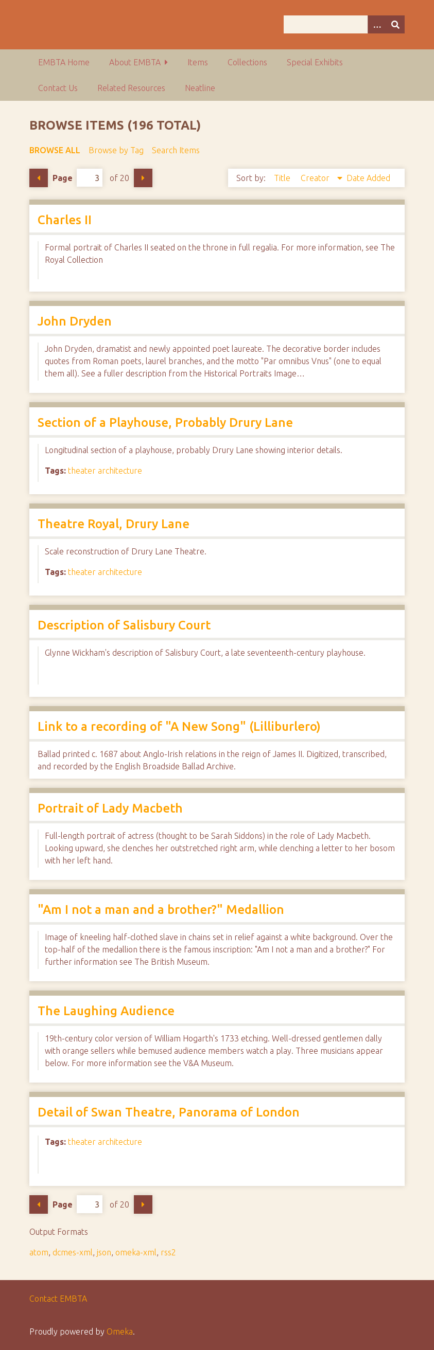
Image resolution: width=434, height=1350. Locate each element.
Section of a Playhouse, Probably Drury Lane (165, 422)
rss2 (168, 1252)
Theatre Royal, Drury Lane (113, 524)
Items (197, 62)
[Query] (344, 24)
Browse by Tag (116, 150)
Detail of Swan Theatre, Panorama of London (169, 1112)
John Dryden (75, 321)
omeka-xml (136, 1252)
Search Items (176, 150)
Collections (247, 62)
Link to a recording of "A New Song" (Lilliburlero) (179, 726)
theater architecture (105, 470)
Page (77, 178)
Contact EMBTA (58, 1298)
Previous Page (38, 178)
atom (38, 1252)
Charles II (65, 220)
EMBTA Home (64, 62)
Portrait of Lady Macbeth (110, 808)
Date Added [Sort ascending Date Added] (368, 178)
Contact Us (58, 88)
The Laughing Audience (106, 1011)
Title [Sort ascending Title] (283, 178)
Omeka (120, 1331)
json (104, 1252)
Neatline (200, 88)
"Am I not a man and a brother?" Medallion (161, 909)
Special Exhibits (315, 62)
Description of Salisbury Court (124, 625)
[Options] (377, 24)
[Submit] (395, 24)
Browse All (54, 150)
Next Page (143, 178)
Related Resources (131, 88)
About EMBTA (135, 62)
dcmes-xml (73, 1252)
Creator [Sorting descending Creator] (316, 178)
